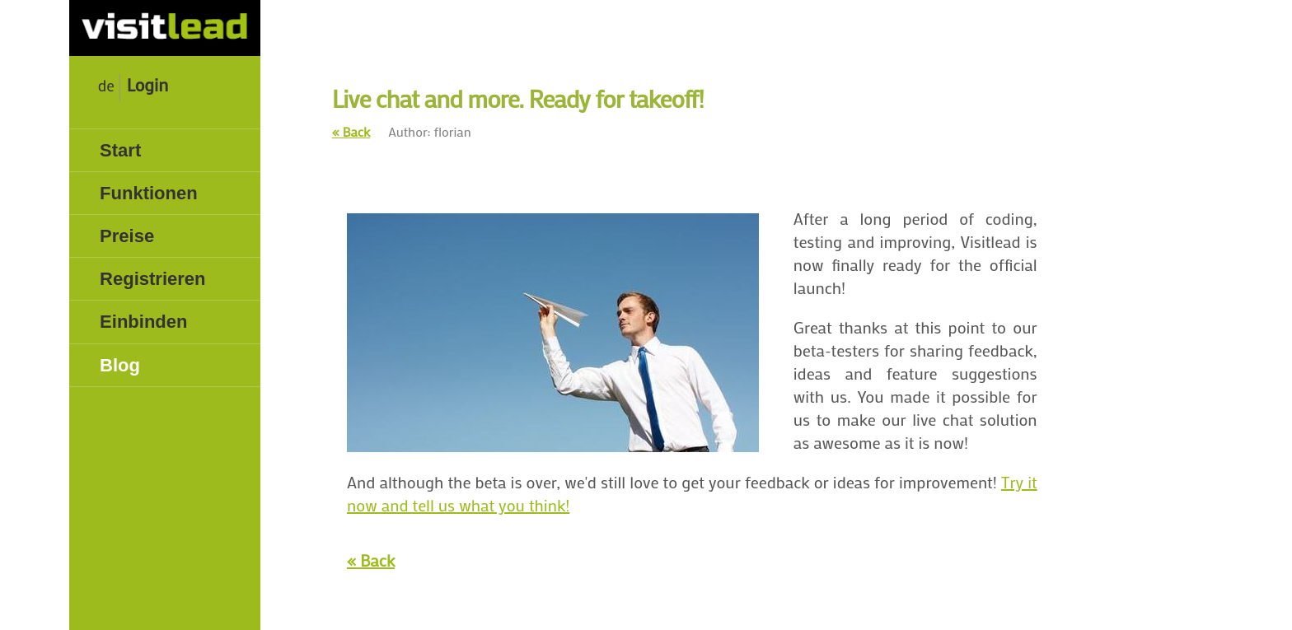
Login (147, 84)
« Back (351, 131)
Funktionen (149, 193)
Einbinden (143, 321)
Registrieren (152, 278)
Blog (120, 365)
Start (120, 150)
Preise (127, 236)
